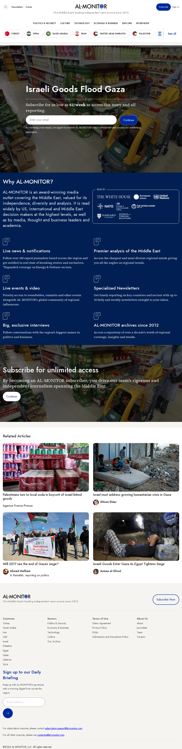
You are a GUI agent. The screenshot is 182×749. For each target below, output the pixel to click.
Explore (127, 23)
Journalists (142, 628)
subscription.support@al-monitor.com (63, 728)
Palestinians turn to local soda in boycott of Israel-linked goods (42, 496)
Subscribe (163, 7)
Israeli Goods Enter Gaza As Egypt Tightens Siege (129, 564)
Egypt (5, 650)
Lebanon (7, 659)
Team (140, 632)
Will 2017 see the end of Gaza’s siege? (31, 564)
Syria (5, 664)
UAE (5, 637)
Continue (11, 396)
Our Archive (53, 641)
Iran (5, 632)
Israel (5, 641)
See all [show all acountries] (172, 33)
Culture (65, 23)
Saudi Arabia (9, 628)
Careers (141, 637)
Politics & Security (44, 23)
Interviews (142, 23)
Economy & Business (106, 23)
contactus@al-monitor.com (50, 735)
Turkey (6, 623)
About (140, 623)
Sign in (175, 7)
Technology (82, 23)
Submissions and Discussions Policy (110, 637)
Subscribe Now (166, 599)
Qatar (6, 655)
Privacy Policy (99, 628)
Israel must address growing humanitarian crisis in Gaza (132, 494)
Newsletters (17, 7)
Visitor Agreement (101, 623)
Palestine (7, 646)
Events (29, 7)
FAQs (95, 632)
